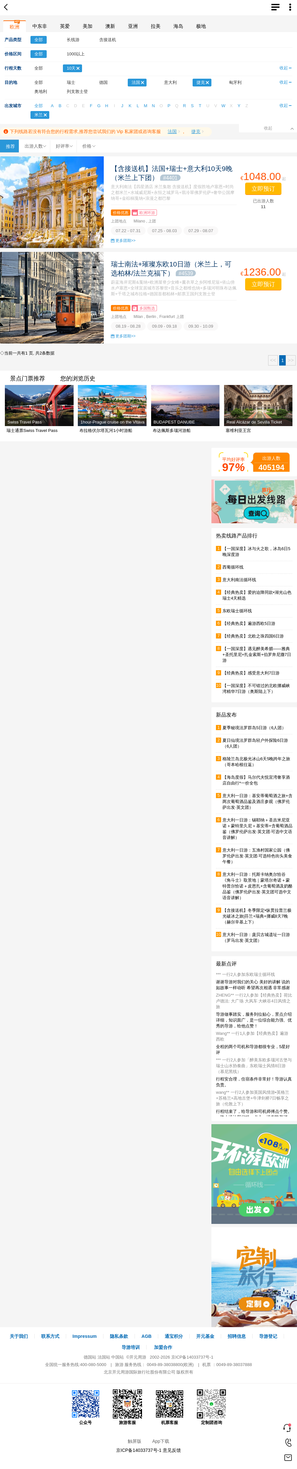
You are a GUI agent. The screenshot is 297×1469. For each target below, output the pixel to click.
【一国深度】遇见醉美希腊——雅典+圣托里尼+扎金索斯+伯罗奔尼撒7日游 (256, 654)
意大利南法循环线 (239, 579)
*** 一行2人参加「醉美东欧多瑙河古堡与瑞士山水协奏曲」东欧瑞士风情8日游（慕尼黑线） (254, 1065)
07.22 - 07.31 (128, 230)
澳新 (110, 26)
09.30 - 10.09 (200, 326)
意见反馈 (172, 1450)
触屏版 (134, 1441)
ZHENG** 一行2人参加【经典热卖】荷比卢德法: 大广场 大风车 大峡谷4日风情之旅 (254, 1001)
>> (291, 360)
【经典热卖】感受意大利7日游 (250, 673)
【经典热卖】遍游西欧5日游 (248, 623)
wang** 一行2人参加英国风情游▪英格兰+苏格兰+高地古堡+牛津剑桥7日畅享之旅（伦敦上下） (252, 1098)
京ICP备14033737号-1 (192, 1357)
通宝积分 (174, 1336)
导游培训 (131, 1347)
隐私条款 (119, 1336)
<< (273, 360)
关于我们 (19, 1336)
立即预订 (263, 189)
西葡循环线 (233, 567)
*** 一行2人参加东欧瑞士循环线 (245, 974)
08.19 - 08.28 (128, 326)
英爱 (65, 26)
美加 (87, 26)
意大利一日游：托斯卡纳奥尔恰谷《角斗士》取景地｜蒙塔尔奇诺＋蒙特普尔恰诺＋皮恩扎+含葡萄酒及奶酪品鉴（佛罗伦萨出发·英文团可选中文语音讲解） (257, 886)
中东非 (39, 26)
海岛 (178, 26)
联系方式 (50, 1336)
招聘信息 (237, 1336)
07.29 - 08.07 (200, 230)
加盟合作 (163, 1347)
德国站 (90, 1357)
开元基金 (205, 1336)
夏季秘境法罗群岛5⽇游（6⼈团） (254, 727)
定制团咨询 (211, 1407)
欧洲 (14, 26)
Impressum (85, 1336)
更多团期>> (125, 240)
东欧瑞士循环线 (237, 610)
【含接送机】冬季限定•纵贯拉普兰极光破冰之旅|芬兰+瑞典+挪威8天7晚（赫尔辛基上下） (256, 916)
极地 (201, 26)
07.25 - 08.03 (164, 230)
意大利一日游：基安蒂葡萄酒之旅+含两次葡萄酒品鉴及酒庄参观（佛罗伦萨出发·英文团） (257, 801)
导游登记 (268, 1336)
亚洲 (133, 26)
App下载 (160, 1441)
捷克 (195, 131)
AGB (146, 1336)
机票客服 (169, 1407)
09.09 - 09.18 (164, 326)
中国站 (117, 1357)
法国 (172, 131)
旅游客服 (127, 1407)
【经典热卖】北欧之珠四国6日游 (253, 636)
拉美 (155, 26)
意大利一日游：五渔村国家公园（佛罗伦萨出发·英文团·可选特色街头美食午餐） (257, 856)
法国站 (104, 1357)
